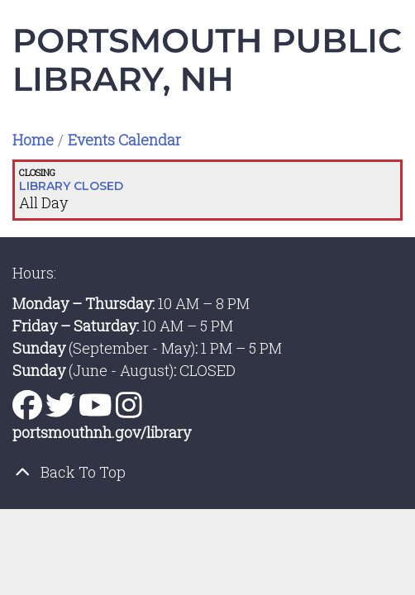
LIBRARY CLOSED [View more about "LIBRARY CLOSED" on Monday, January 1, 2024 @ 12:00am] (71, 186)
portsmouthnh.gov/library (101, 432)
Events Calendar (124, 140)
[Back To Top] (207, 472)
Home (33, 140)
